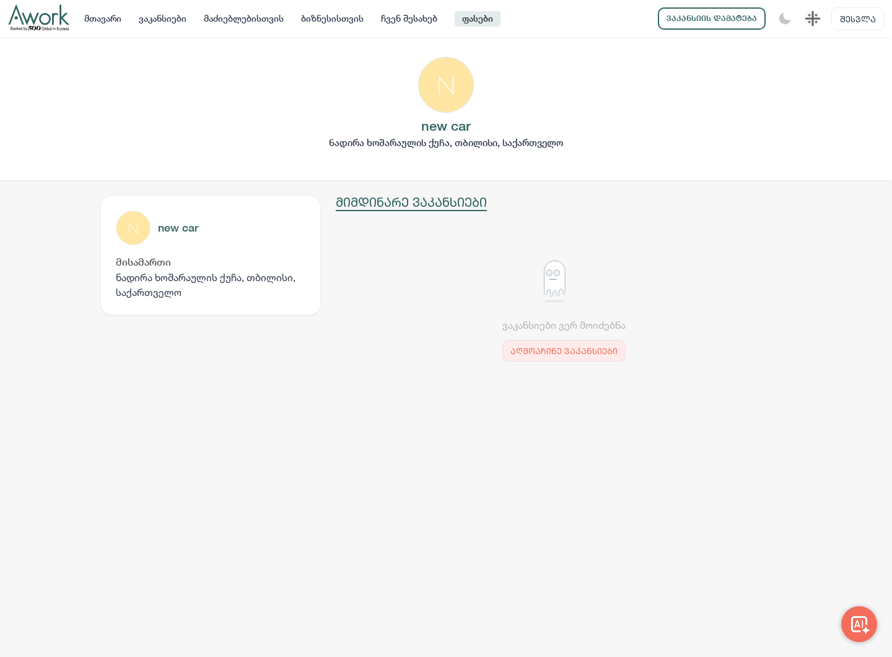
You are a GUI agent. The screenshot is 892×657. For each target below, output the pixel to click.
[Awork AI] (859, 624)
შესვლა (858, 19)
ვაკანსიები (162, 19)
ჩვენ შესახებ (409, 19)
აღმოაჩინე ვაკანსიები (564, 351)
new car (178, 227)
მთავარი (102, 19)
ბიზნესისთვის (332, 19)
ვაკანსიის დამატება (712, 18)
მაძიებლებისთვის (244, 19)
